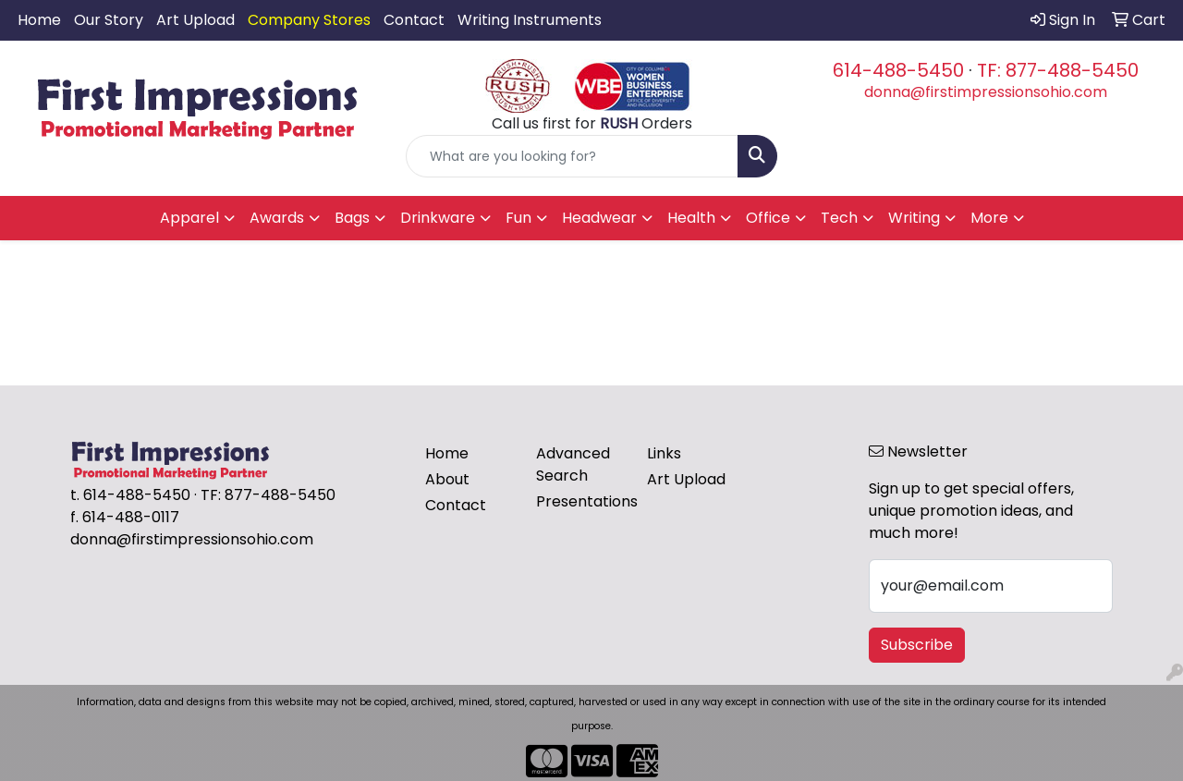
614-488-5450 (898, 70)
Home (39, 20)
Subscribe (917, 644)
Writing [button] (914, 217)
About (447, 479)
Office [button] (768, 217)
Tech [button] (839, 217)
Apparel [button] (189, 217)
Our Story (108, 20)
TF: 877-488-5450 (1058, 70)
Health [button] (691, 217)
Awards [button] (277, 217)
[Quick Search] (572, 156)
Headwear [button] (599, 217)
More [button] (989, 217)
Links (664, 453)
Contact (414, 20)
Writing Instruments (529, 20)
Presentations (580, 501)
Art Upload (195, 20)
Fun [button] (518, 217)
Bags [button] (352, 217)
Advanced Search (573, 464)
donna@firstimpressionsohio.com (985, 92)
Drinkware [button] (437, 217)
